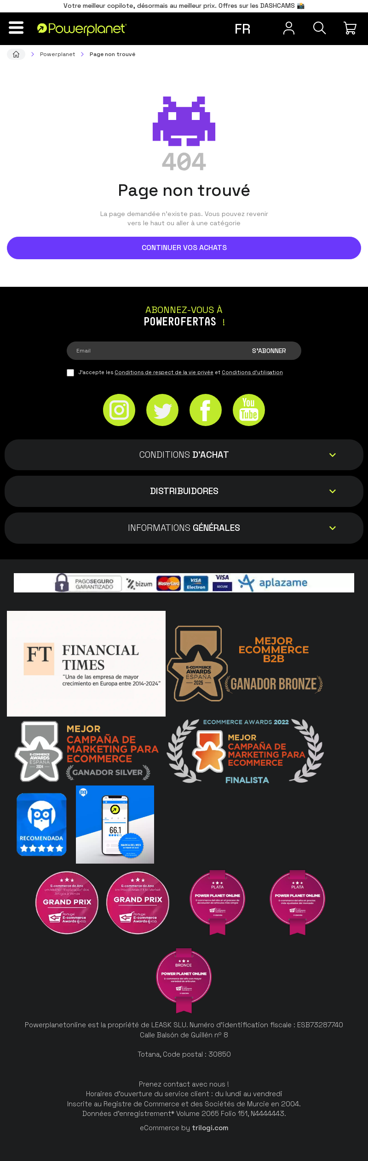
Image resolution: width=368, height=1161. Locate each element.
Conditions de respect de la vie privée (164, 372)
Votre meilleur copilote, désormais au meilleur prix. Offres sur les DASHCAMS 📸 (184, 5)
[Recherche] (319, 28)
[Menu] (16, 27)
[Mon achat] (351, 28)
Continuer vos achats (184, 247)
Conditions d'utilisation (252, 372)
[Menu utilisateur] (288, 28)
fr (242, 29)
